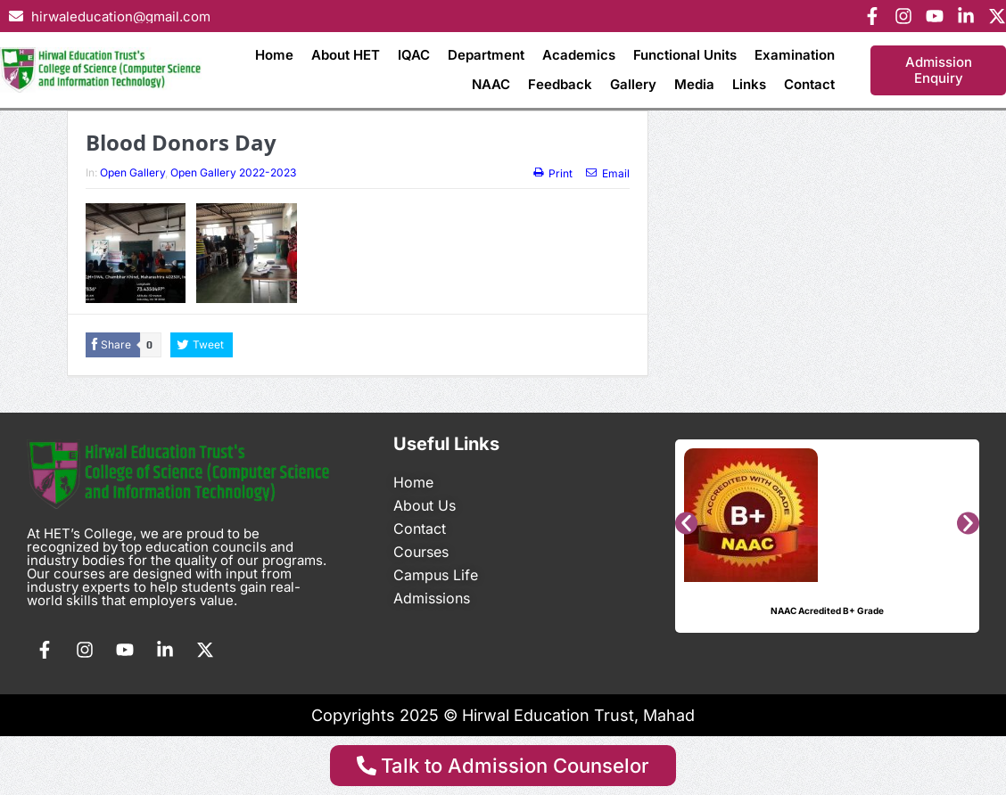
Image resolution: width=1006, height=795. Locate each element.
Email (608, 173)
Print (553, 173)
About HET (345, 54)
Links (749, 84)
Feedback (560, 84)
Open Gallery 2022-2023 (233, 172)
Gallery (633, 84)
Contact (809, 84)
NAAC (491, 84)
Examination (794, 54)
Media (694, 84)
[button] (686, 523)
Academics (578, 54)
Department (486, 54)
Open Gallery (132, 172)
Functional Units (685, 54)
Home (274, 54)
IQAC (414, 54)
